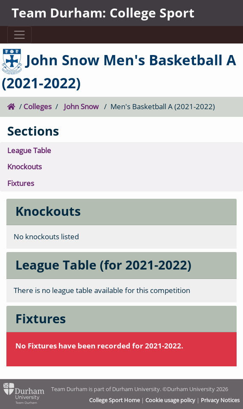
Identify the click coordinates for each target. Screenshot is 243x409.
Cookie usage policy (170, 400)
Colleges (37, 106)
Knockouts (24, 166)
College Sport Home (114, 400)
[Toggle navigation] (19, 35)
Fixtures (20, 183)
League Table (29, 150)
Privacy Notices (220, 400)
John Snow (81, 106)
